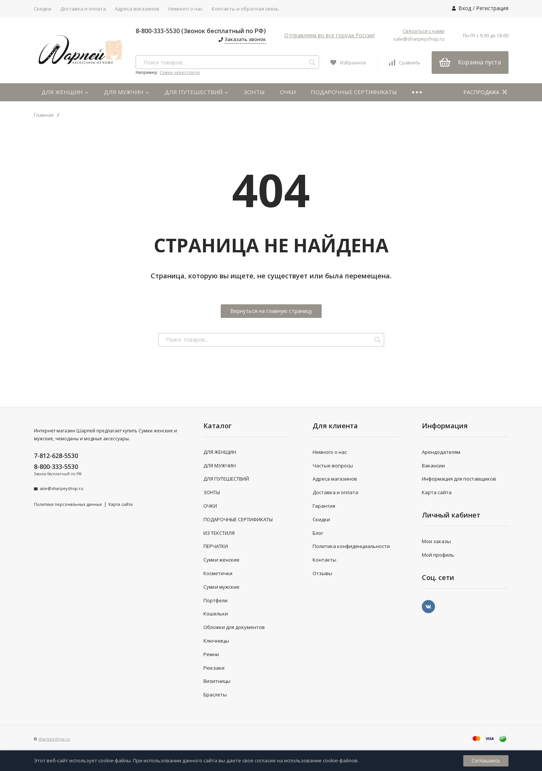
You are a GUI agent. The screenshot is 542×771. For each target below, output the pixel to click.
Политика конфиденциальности (351, 546)
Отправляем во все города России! (329, 35)
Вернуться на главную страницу (271, 311)
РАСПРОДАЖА (485, 92)
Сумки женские (221, 559)
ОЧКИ (288, 92)
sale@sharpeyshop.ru (418, 38)
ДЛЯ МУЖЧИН (127, 92)
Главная (43, 115)
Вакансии (433, 465)
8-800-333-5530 (56, 467)
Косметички (217, 573)
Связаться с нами (423, 30)
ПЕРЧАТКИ (215, 546)
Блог (318, 533)
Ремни (211, 654)
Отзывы (322, 573)
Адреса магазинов (137, 8)
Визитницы (217, 681)
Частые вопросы (333, 465)
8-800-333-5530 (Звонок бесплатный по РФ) (201, 31)
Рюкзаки (213, 667)
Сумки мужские (221, 586)
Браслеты (215, 694)
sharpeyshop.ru (54, 739)
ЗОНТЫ (254, 92)
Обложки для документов (234, 627)
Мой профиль (438, 554)
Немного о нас (185, 8)
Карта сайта (120, 504)
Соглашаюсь (486, 760)
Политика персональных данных (68, 504)
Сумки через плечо (180, 72)
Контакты (324, 559)
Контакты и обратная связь (245, 8)
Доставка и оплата (83, 8)
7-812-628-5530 (56, 456)
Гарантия (324, 505)
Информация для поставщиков (459, 478)
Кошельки (215, 613)
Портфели (215, 600)
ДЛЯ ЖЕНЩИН (65, 92)
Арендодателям (441, 452)
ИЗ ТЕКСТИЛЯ (219, 533)
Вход (464, 8)
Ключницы (216, 640)
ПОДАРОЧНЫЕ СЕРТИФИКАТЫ (354, 92)
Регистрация (492, 8)
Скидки (42, 8)
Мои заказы (436, 541)
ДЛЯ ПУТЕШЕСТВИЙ (197, 92)
